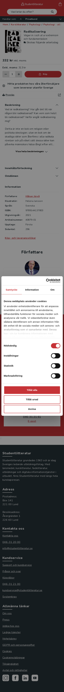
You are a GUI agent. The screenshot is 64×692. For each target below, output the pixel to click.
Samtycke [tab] (11, 289)
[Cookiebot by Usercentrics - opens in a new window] (46, 281)
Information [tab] (32, 289)
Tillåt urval (32, 399)
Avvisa (32, 409)
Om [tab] (52, 289)
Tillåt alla (32, 390)
